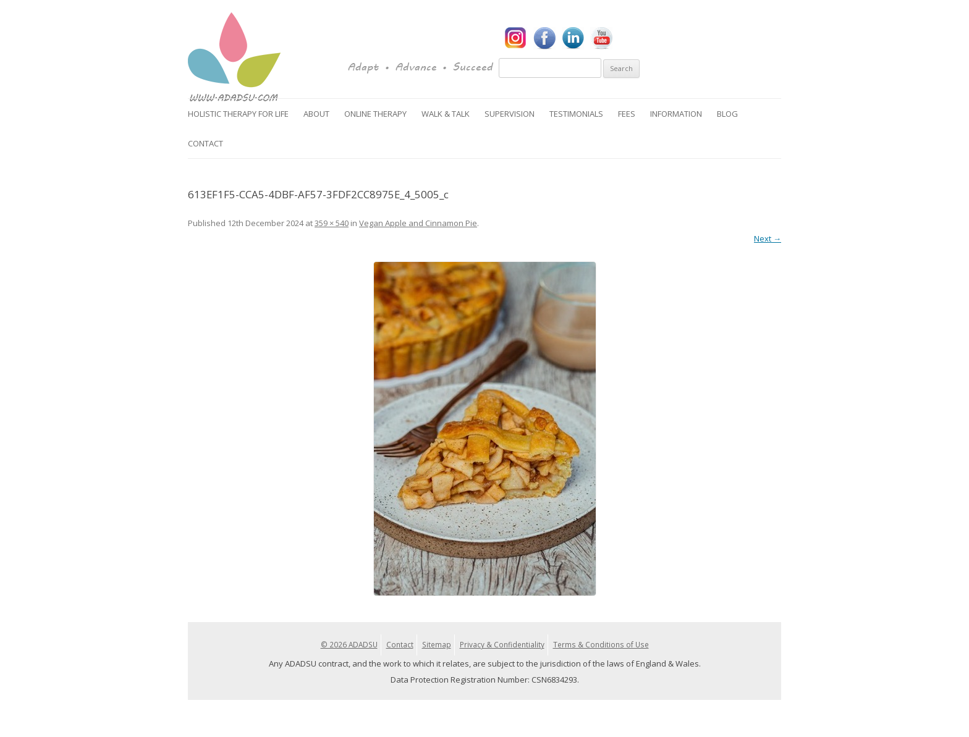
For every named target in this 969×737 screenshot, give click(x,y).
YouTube (601, 38)
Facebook (544, 38)
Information (676, 113)
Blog (727, 113)
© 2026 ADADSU (349, 644)
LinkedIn (573, 38)
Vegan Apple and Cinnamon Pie (418, 223)
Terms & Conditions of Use (601, 644)
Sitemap (436, 644)
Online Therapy (375, 113)
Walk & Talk (445, 113)
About (316, 113)
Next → (767, 238)
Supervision (510, 113)
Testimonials (576, 113)
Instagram (516, 38)
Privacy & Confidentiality (502, 644)
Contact (205, 143)
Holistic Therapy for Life (238, 113)
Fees (626, 113)
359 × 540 (332, 223)
